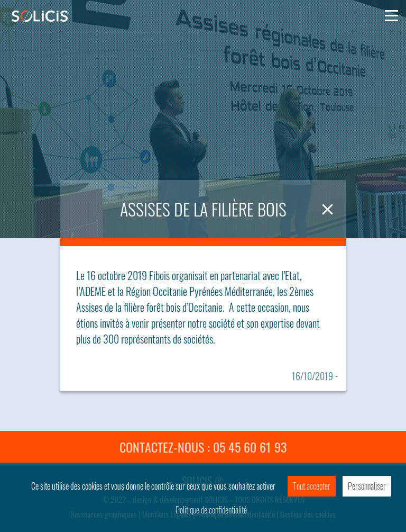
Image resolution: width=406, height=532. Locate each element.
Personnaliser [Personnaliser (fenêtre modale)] (367, 486)
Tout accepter (311, 486)
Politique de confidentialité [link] (211, 509)
